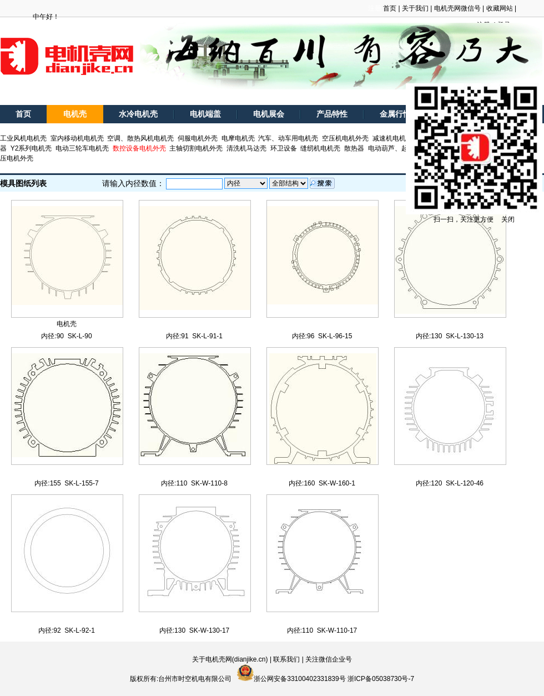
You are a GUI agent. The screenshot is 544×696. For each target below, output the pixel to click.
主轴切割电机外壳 (196, 148)
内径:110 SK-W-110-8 (194, 483)
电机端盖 (205, 114)
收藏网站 (499, 8)
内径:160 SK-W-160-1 (322, 483)
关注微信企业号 (328, 659)
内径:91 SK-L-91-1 (194, 336)
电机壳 (75, 114)
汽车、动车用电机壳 (288, 138)
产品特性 (331, 114)
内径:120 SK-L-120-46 (449, 483)
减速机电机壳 (392, 138)
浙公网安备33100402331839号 (299, 679)
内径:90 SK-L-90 (66, 336)
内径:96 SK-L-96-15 (322, 336)
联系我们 (286, 659)
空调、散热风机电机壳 (140, 138)
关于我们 (415, 8)
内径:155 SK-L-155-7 (66, 483)
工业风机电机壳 (23, 138)
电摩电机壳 (238, 138)
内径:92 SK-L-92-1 (66, 630)
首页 (389, 8)
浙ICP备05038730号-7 (380, 679)
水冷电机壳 (138, 114)
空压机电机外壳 (345, 138)
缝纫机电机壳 (320, 148)
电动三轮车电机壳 (82, 148)
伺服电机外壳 (198, 138)
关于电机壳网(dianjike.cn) (230, 659)
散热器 (354, 148)
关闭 (508, 219)
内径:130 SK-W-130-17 (194, 630)
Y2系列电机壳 (31, 148)
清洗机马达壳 (246, 148)
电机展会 (268, 114)
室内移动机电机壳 (77, 138)
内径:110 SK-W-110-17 (322, 630)
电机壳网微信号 (457, 8)
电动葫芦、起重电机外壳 (404, 148)
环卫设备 (283, 148)
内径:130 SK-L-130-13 (449, 336)
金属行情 (395, 114)
